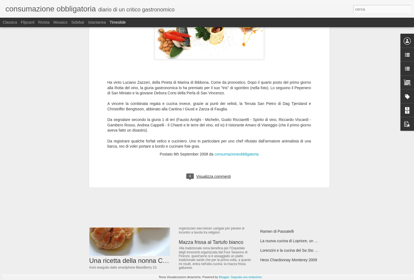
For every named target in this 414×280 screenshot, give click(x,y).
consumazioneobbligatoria (236, 60)
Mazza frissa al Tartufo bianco (211, 242)
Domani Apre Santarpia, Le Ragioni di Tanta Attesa (303, 174)
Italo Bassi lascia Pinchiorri (283, 222)
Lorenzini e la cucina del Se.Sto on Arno (294, 250)
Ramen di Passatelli (277, 231)
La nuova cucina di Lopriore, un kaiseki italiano (299, 241)
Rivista (43, 22)
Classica (10, 22)
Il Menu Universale (199, 207)
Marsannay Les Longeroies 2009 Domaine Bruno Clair (306, 212)
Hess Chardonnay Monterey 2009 (288, 260)
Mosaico (60, 22)
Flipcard (27, 22)
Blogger (224, 277)
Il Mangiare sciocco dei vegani (285, 203)
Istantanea (97, 22)
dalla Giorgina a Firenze (205, 175)
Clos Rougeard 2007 (277, 193)
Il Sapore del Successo (279, 184)
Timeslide (118, 22)
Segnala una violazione (246, 277)
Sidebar (77, 22)
